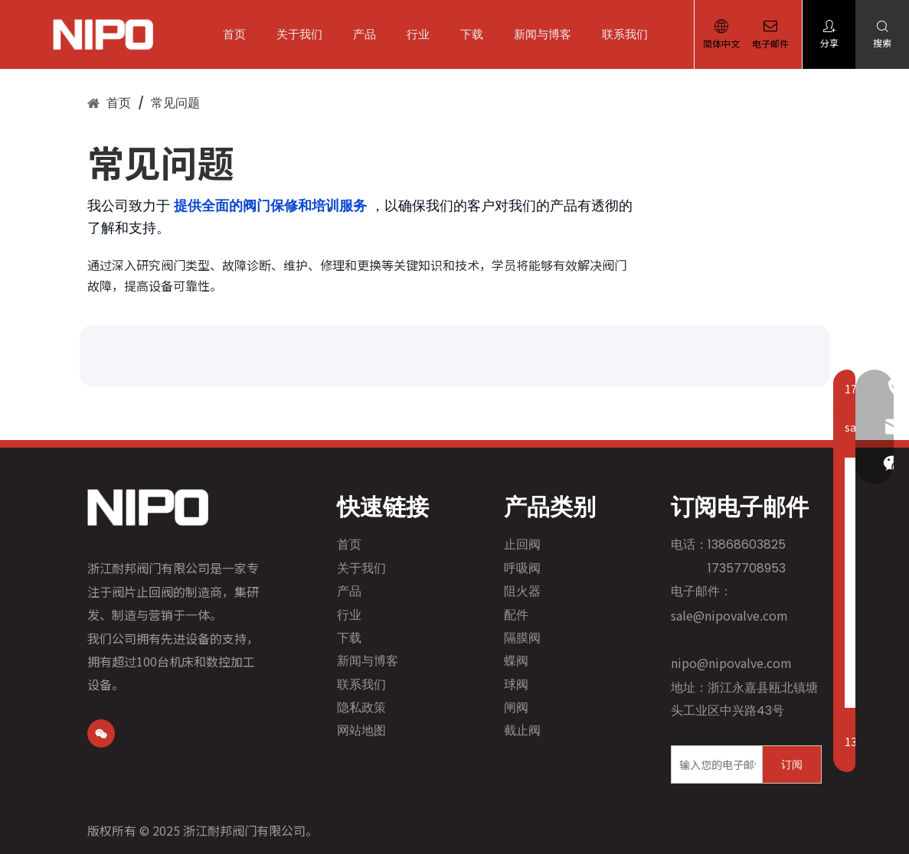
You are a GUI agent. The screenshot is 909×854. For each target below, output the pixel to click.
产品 (369, 34)
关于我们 (305, 34)
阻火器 (522, 591)
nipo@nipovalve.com (731, 663)
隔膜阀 (522, 638)
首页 (239, 34)
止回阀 (522, 544)
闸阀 (516, 707)
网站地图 (361, 730)
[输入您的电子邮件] (714, 764)
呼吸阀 (522, 568)
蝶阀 (516, 661)
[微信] (101, 733)
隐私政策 (361, 707)
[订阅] (792, 764)
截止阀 (522, 730)
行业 (423, 34)
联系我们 (630, 34)
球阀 (516, 684)
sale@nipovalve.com (729, 615)
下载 (477, 34)
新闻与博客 (548, 34)
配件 (516, 615)
